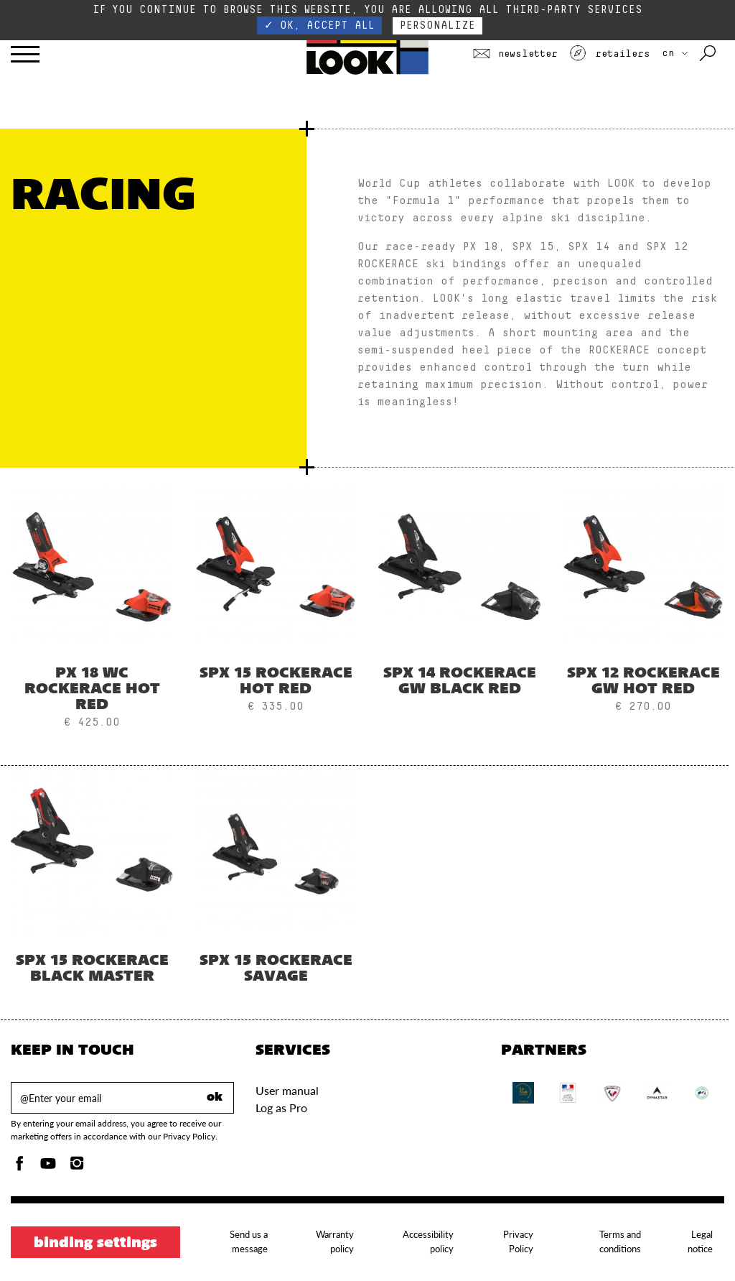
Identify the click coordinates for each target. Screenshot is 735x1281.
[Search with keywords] (708, 54)
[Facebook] (19, 1167)
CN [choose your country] (675, 53)
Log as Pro (281, 1107)
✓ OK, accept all (319, 25)
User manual (287, 1090)
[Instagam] (76, 1167)
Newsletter (515, 54)
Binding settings (95, 1243)
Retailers (609, 54)
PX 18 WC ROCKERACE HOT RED (92, 690)
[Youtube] (48, 1167)
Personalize (437, 25)
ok (215, 1098)
